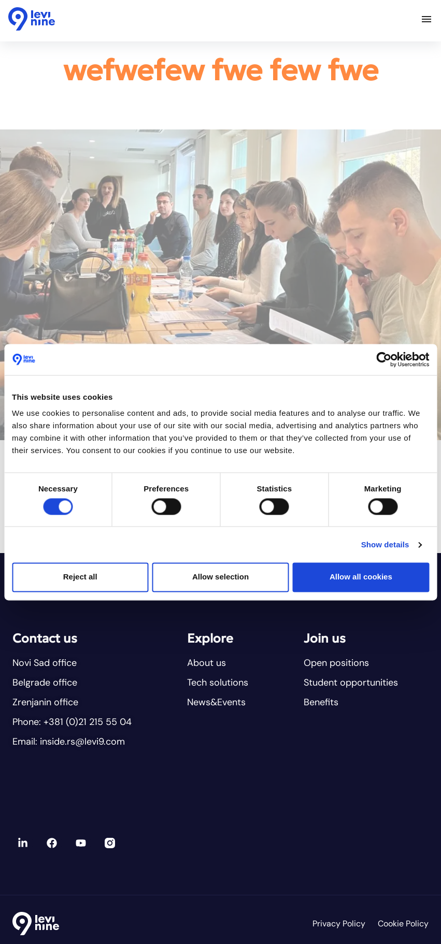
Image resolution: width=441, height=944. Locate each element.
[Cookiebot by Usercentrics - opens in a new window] (383, 359)
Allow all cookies (361, 577)
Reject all (80, 577)
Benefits (321, 702)
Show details (385, 544)
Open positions (336, 663)
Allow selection (220, 577)
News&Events (216, 702)
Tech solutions (217, 682)
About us (206, 663)
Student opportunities (351, 682)
